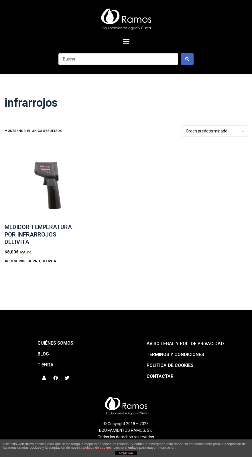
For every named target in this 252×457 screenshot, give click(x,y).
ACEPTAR (126, 453)
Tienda (46, 365)
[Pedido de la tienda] (214, 131)
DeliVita (49, 261)
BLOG (43, 354)
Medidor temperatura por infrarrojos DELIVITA (38, 234)
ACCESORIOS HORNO (22, 261)
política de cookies (97, 448)
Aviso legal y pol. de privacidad (185, 343)
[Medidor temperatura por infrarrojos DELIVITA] (43, 182)
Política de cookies (170, 365)
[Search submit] (187, 59)
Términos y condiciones (175, 354)
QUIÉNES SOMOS (55, 343)
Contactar (160, 376)
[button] (126, 41)
